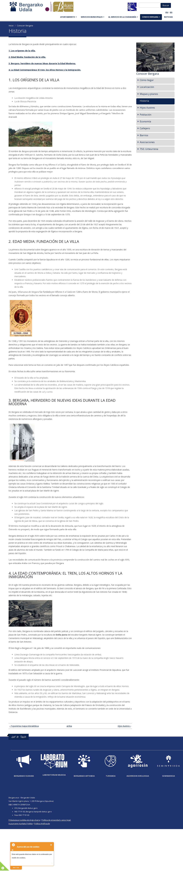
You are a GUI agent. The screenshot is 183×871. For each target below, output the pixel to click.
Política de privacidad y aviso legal (56, 820)
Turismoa (110, 776)
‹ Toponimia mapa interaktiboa (24, 726)
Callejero (145, 128)
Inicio (11, 25)
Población (145, 114)
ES (171, 12)
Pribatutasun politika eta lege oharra (24, 820)
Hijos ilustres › (124, 726)
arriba (69, 726)
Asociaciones (147, 142)
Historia (144, 100)
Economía (145, 121)
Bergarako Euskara (24, 776)
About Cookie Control (13, 844)
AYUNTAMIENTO (68, 17)
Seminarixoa (168, 776)
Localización (147, 87)
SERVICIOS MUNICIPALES (92, 17)
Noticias (168, 17)
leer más (16, 867)
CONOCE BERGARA (151, 17)
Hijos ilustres (147, 107)
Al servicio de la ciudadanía (123, 17)
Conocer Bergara (25, 25)
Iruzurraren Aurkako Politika (21, 823)
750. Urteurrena (149, 149)
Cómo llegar (147, 80)
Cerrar (51, 845)
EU (167, 12)
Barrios (144, 135)
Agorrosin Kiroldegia (138, 776)
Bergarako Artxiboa (84, 776)
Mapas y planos (149, 94)
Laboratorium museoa (54, 775)
